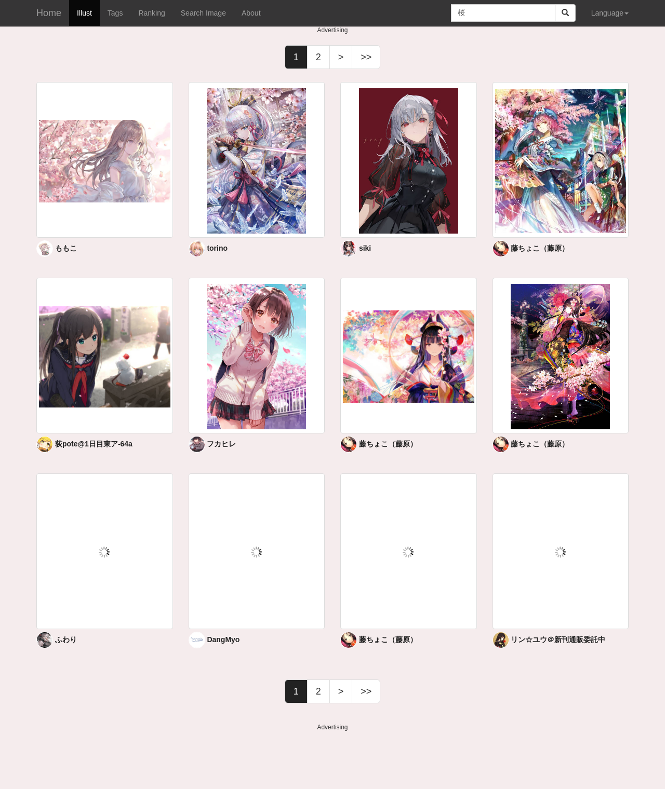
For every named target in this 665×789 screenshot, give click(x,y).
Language (610, 13)
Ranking (151, 13)
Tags (115, 13)
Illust (84, 13)
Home (48, 13)
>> (366, 57)
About (251, 13)
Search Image (203, 13)
